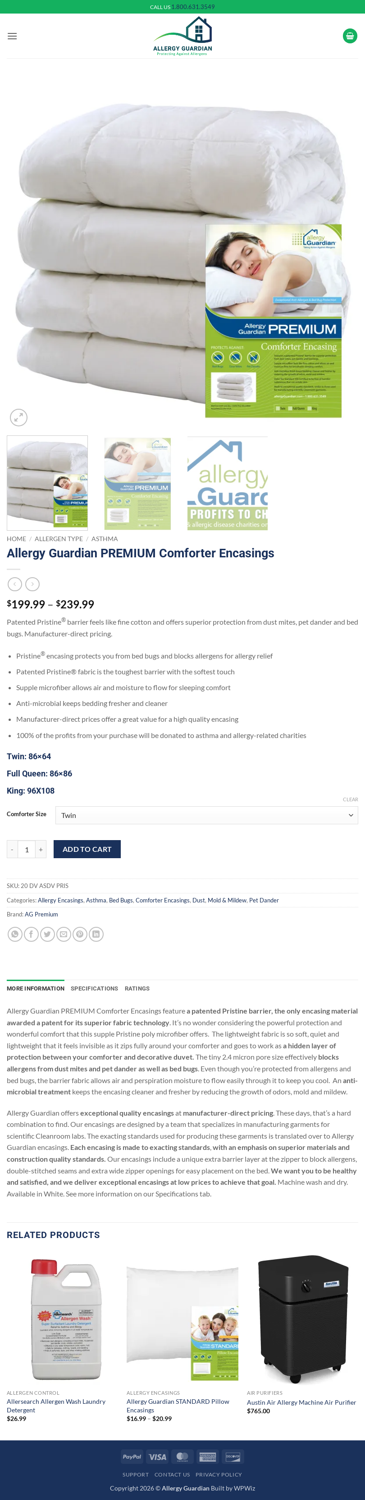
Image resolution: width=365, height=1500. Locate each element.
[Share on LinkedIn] (96, 934)
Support (136, 1474)
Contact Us (172, 1474)
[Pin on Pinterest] (80, 934)
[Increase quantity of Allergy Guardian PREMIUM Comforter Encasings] (41, 849)
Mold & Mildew (227, 900)
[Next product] (15, 584)
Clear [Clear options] (350, 799)
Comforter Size (26, 814)
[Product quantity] (27, 849)
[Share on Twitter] (47, 934)
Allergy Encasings (60, 900)
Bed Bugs (121, 900)
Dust (198, 900)
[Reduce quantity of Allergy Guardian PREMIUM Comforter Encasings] (12, 849)
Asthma (104, 538)
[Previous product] (32, 584)
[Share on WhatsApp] (15, 934)
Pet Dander (264, 900)
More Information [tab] (35, 988)
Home (16, 538)
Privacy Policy (219, 1474)
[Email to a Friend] (63, 934)
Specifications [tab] (95, 988)
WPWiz (244, 1488)
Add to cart (87, 849)
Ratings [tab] (137, 988)
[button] (12, 36)
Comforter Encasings (163, 900)
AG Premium (41, 914)
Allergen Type (59, 538)
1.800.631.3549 (193, 6)
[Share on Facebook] (31, 934)
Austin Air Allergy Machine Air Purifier (301, 1402)
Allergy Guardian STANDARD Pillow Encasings (178, 1405)
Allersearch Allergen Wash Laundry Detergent (56, 1405)
